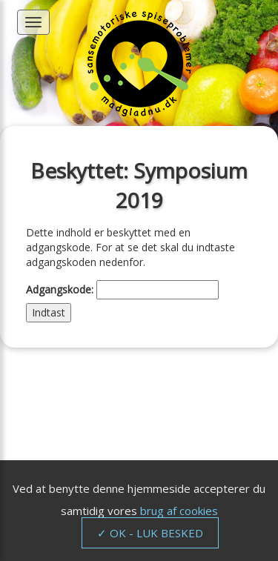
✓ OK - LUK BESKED (150, 532)
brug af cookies (179, 510)
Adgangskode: (122, 289)
